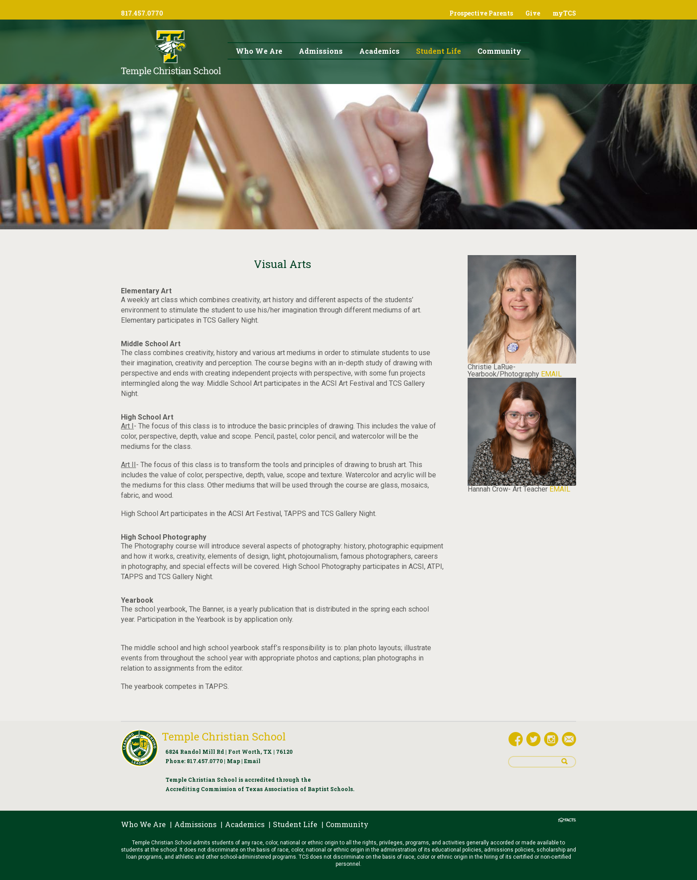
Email (252, 760)
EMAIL (551, 374)
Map (233, 760)
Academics (244, 824)
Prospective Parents (481, 13)
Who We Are (143, 824)
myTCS (564, 13)
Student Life (295, 824)
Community (347, 824)
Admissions (195, 824)
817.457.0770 (205, 760)
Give (532, 13)
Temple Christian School (224, 736)
